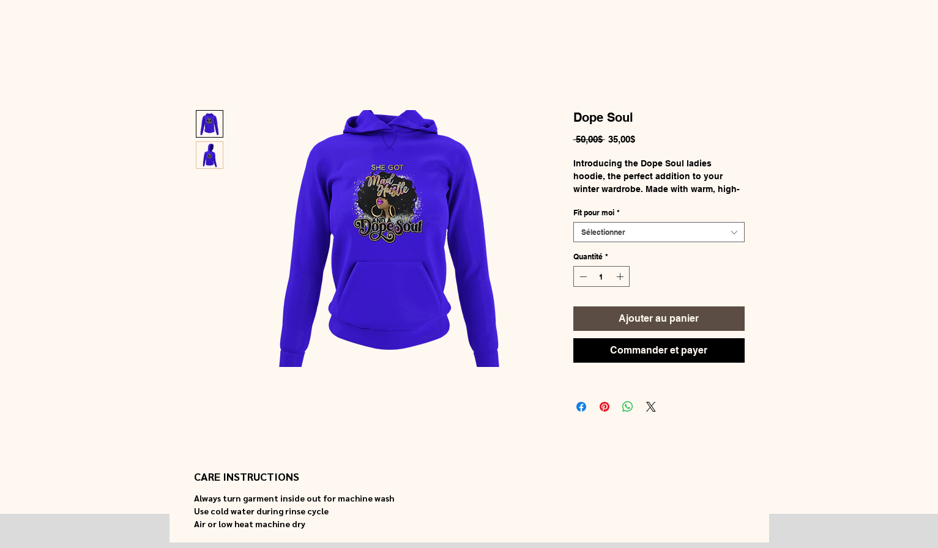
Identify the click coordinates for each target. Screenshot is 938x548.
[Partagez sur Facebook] (581, 406)
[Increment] (621, 276)
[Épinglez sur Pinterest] (604, 406)
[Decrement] (582, 276)
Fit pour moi (596, 212)
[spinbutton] (601, 276)
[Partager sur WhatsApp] (627, 406)
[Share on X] (651, 406)
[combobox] (659, 232)
